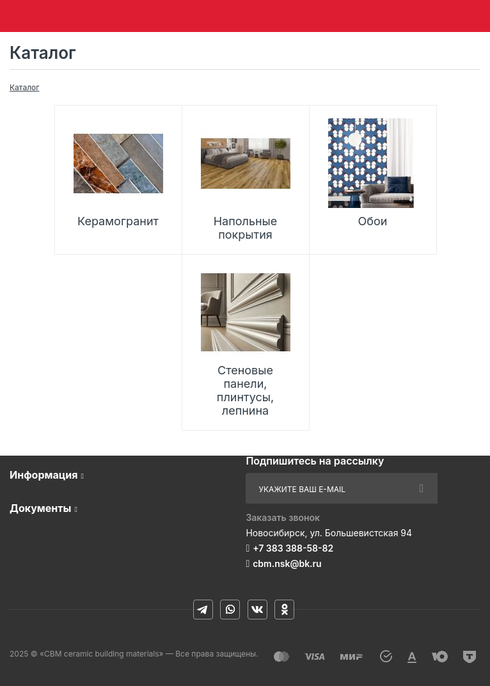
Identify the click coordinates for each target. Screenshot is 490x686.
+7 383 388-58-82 (293, 548)
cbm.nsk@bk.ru (287, 563)
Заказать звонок (283, 517)
